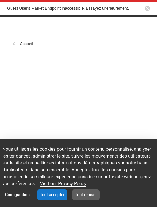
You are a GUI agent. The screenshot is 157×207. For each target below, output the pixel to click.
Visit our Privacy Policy (63, 183)
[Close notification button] (147, 8)
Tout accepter (52, 194)
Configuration (17, 194)
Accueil (22, 43)
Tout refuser (86, 194)
